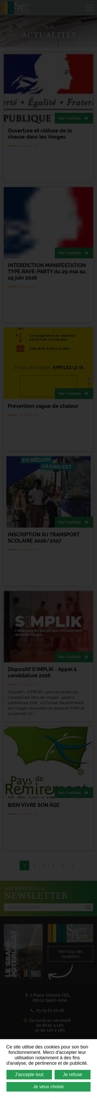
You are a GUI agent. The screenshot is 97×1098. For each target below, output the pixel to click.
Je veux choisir (48, 1086)
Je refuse (72, 1074)
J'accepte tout (29, 1074)
